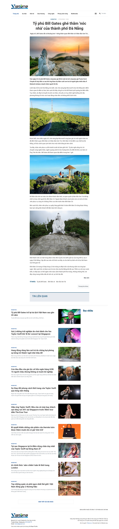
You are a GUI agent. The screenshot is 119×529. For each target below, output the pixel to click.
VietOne (20, 6)
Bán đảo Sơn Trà (61, 282)
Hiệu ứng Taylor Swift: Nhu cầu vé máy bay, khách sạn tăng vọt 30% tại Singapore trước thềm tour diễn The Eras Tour (33, 409)
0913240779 (28, 522)
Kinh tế (32, 13)
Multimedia (74, 13)
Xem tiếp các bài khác (45, 502)
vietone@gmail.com (20, 524)
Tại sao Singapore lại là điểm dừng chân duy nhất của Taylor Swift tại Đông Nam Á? (33, 447)
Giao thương (41, 13)
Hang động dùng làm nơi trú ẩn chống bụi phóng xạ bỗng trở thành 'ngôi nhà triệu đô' (32, 351)
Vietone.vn (89, 523)
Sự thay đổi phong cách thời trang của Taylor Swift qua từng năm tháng (33, 389)
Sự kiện (24, 13)
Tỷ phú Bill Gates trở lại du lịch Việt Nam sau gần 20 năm (32, 313)
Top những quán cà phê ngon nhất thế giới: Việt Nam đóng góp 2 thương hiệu (32, 485)
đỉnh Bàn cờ (51, 282)
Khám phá (53, 19)
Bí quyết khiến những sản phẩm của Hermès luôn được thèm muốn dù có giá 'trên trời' (33, 428)
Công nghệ (51, 13)
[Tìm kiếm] (100, 13)
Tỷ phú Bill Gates (42, 282)
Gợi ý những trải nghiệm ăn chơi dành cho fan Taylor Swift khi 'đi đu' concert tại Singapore (31, 332)
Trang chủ (16, 13)
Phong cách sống (63, 13)
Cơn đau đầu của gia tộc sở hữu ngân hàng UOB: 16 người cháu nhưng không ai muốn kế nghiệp (32, 370)
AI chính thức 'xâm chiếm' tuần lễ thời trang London (30, 466)
